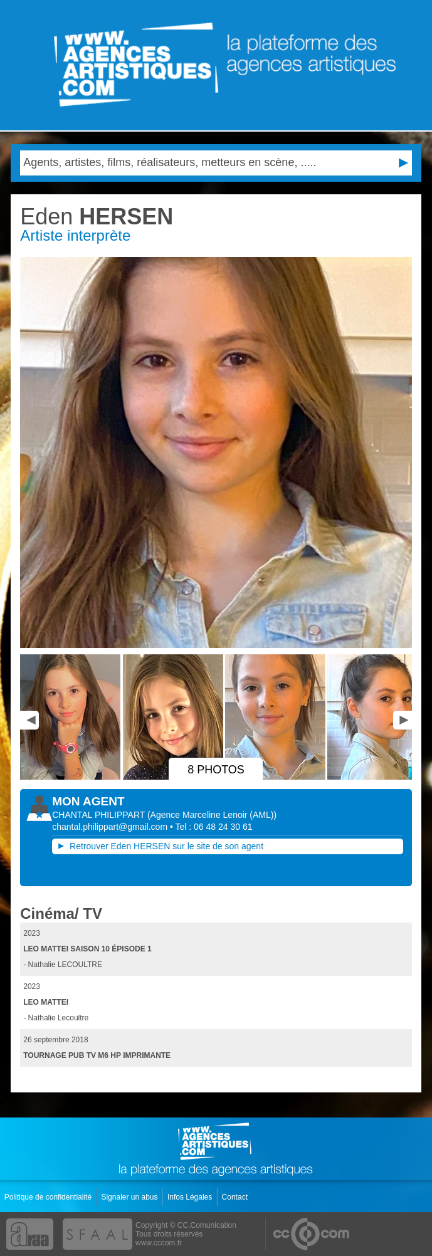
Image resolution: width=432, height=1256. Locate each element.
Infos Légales (190, 1197)
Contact (236, 1197)
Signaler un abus (130, 1197)
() (212, 815)
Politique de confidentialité (49, 1197)
